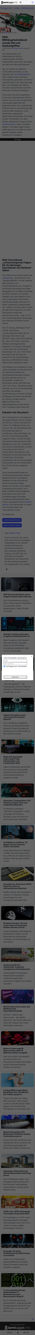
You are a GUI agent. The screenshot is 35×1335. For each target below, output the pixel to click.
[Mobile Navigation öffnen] (32, 2)
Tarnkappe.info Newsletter (16, 666)
